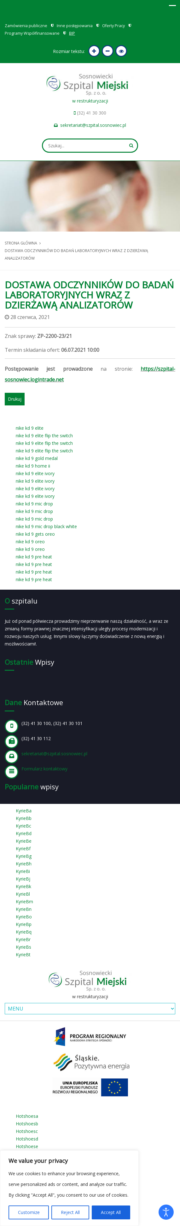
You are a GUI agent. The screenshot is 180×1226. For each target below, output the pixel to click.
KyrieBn (24, 909)
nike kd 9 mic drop (34, 504)
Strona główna (21, 243)
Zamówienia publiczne (26, 25)
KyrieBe (24, 841)
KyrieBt (23, 955)
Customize (29, 1212)
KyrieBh (24, 864)
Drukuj (14, 399)
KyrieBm (24, 902)
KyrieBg (24, 856)
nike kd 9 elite (30, 428)
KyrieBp (24, 924)
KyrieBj (23, 879)
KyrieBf (23, 849)
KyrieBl (23, 894)
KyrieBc (23, 826)
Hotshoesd (27, 1139)
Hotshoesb (27, 1124)
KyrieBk (23, 886)
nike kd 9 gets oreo (35, 534)
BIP (72, 33)
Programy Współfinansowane (32, 33)
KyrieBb (24, 818)
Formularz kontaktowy (44, 769)
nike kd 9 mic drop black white (46, 526)
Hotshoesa (27, 1116)
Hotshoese (27, 1146)
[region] (69, 1188)
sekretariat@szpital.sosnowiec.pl (93, 125)
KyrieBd (24, 833)
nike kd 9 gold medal (37, 458)
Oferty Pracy (113, 25)
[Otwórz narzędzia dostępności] (166, 1212)
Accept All (111, 1212)
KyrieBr (23, 939)
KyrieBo (24, 917)
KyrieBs (23, 947)
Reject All (70, 1212)
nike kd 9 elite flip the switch (44, 436)
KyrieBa (24, 811)
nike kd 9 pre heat (34, 557)
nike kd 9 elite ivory (35, 473)
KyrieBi (23, 871)
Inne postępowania (75, 25)
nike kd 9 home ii (33, 466)
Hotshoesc (27, 1131)
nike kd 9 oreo (30, 542)
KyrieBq (24, 932)
